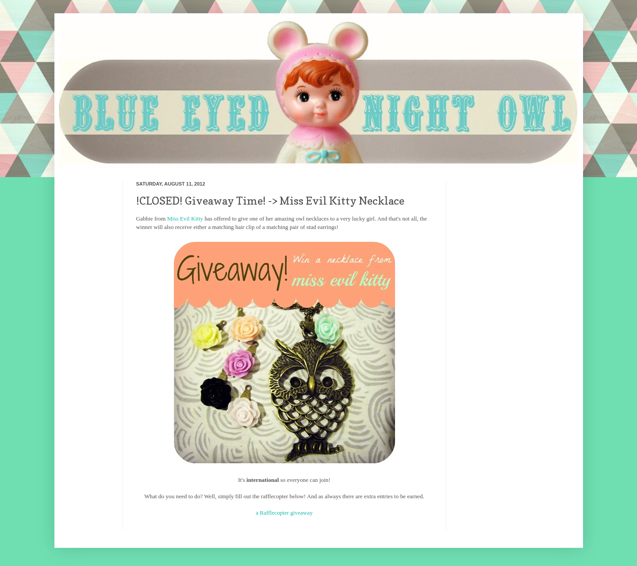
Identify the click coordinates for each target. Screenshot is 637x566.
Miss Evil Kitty (185, 218)
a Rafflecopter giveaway (284, 512)
